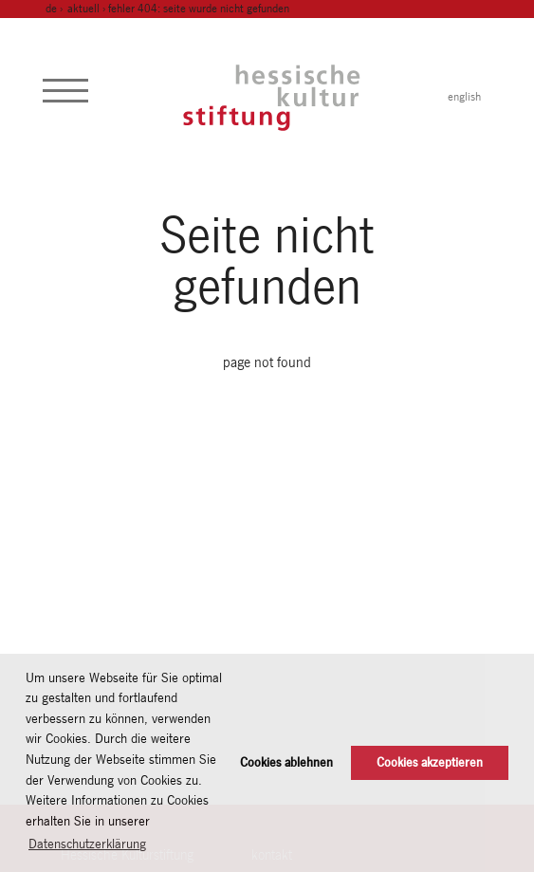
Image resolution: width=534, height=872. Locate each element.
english (464, 96)
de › (55, 8)
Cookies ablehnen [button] (286, 762)
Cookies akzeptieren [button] (430, 762)
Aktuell (83, 8)
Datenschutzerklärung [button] (87, 843)
